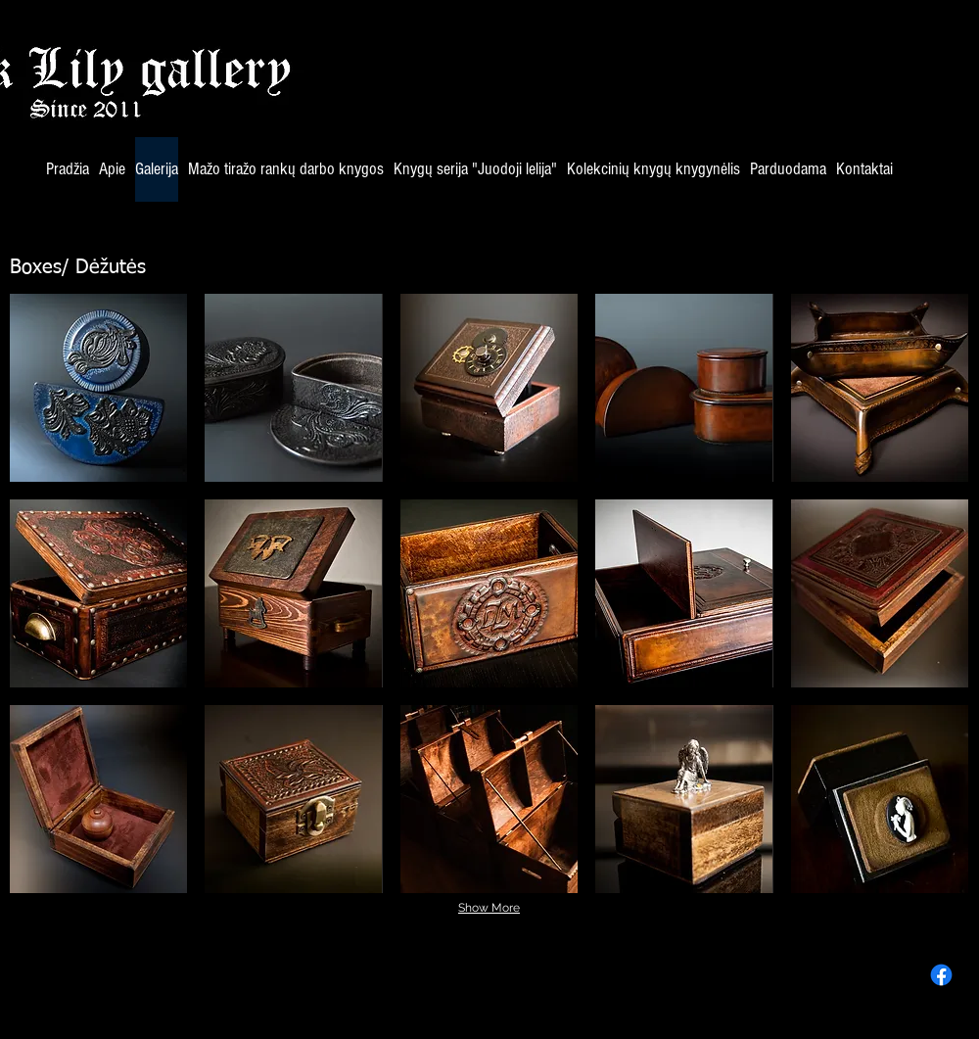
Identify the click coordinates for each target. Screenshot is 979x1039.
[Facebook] (941, 975)
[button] (98, 388)
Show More (489, 908)
